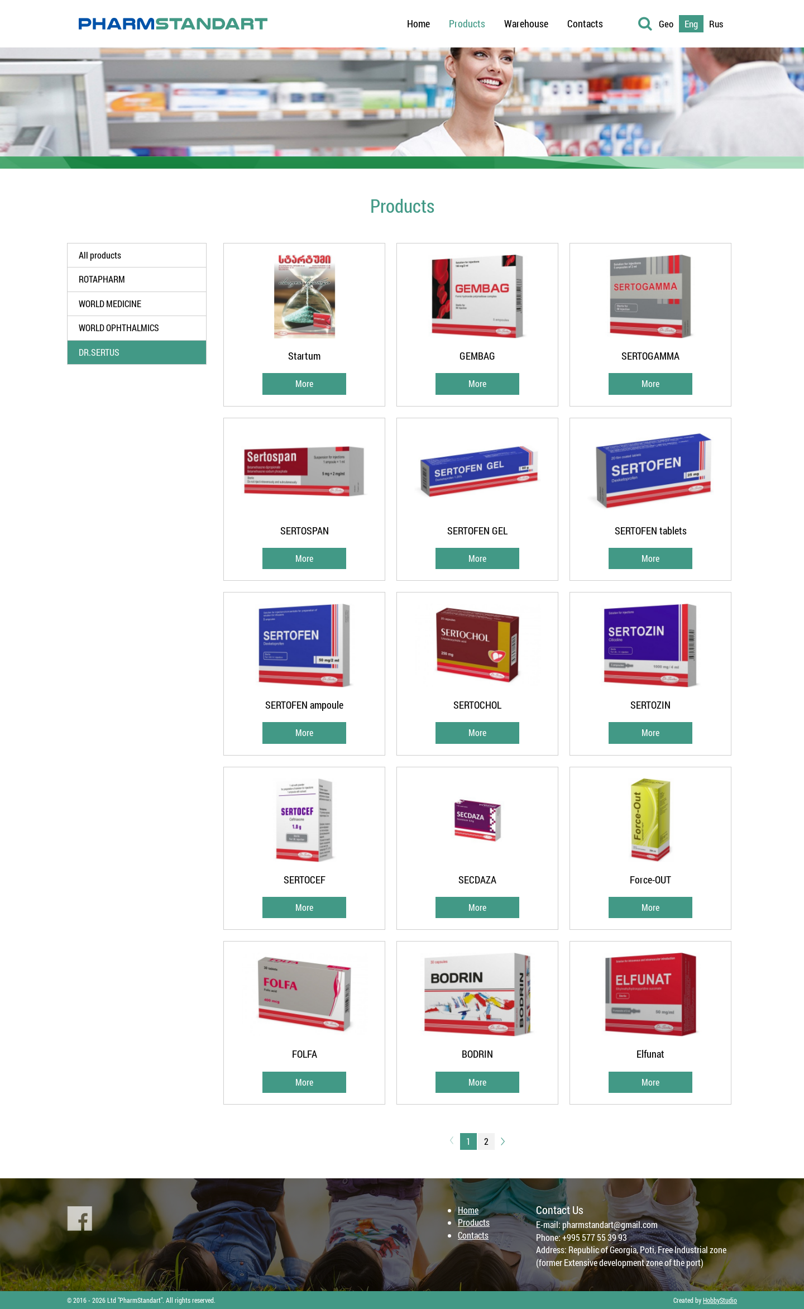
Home (468, 1210)
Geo (666, 23)
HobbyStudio (720, 1300)
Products (474, 1222)
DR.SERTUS (99, 352)
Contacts (473, 1235)
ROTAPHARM (102, 279)
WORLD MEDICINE (110, 303)
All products (100, 255)
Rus (716, 23)
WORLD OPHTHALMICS (119, 327)
